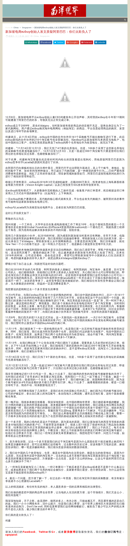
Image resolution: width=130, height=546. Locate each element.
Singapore (27, 27)
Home (8, 27)
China (16, 27)
